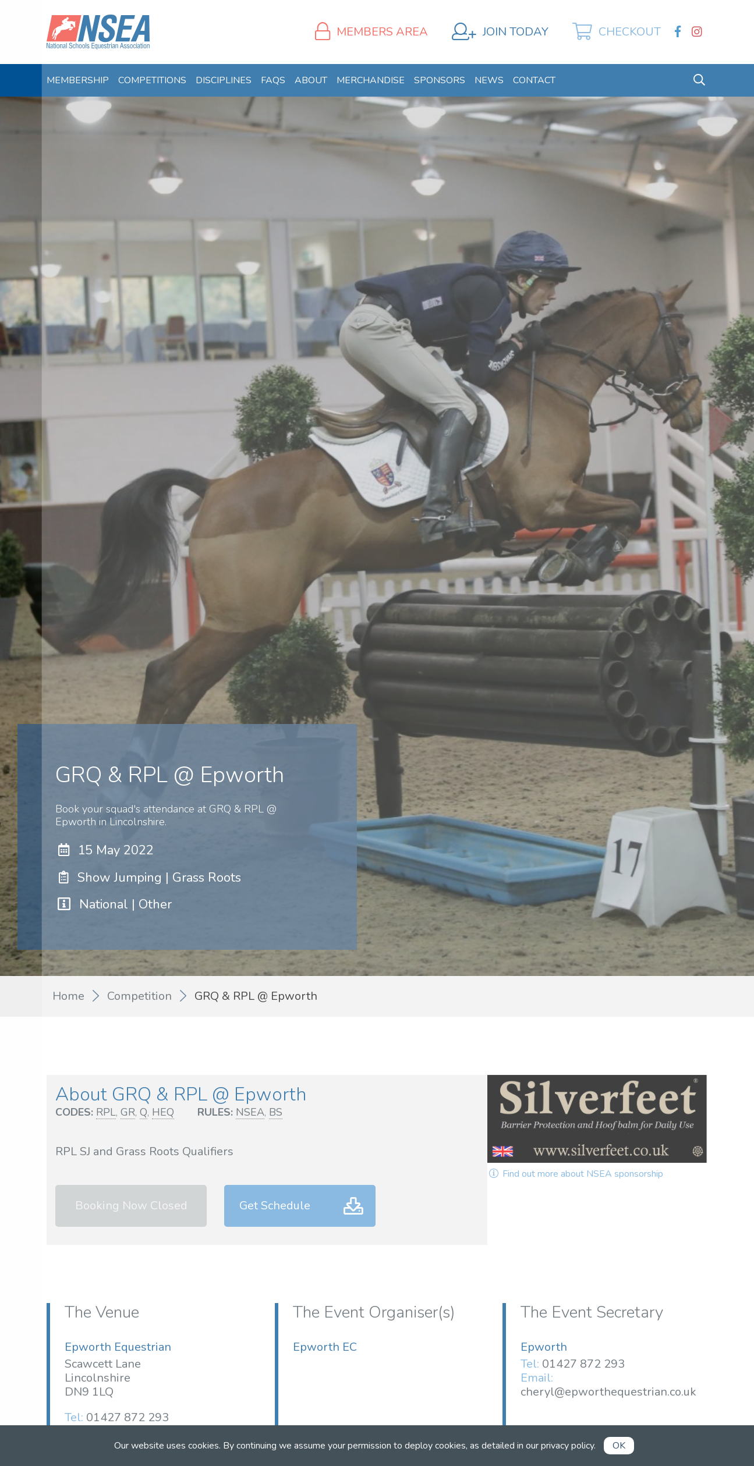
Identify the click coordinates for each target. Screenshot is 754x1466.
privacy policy (567, 1445)
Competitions (152, 80)
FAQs (273, 80)
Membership (78, 80)
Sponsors (439, 80)
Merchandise (371, 80)
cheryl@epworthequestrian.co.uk (608, 1392)
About (311, 80)
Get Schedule (274, 1205)
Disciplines (224, 80)
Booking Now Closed (131, 1205)
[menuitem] (78, 80)
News (489, 80)
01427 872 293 (127, 1417)
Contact (534, 80)
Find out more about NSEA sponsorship (575, 1173)
